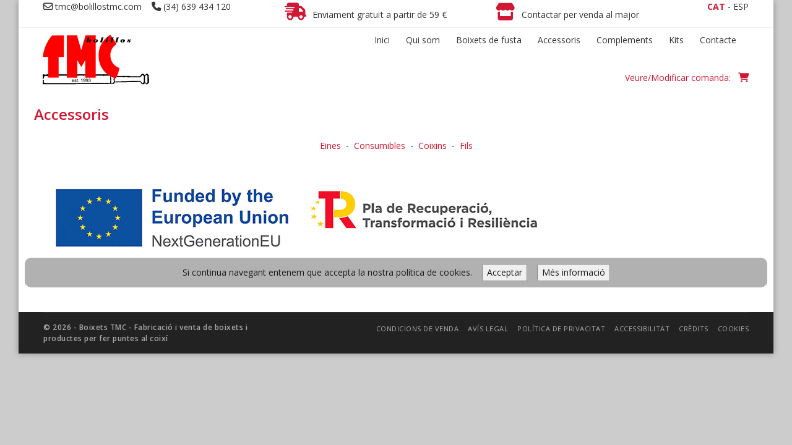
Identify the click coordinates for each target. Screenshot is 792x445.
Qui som (423, 40)
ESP (741, 6)
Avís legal (488, 239)
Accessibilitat (641, 239)
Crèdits (693, 239)
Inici (382, 40)
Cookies (733, 239)
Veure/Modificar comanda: (687, 77)
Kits (676, 40)
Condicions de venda (417, 239)
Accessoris (559, 40)
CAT (716, 6)
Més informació (573, 183)
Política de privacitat (561, 239)
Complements (624, 40)
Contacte (718, 40)
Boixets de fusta (489, 40)
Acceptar (504, 183)
